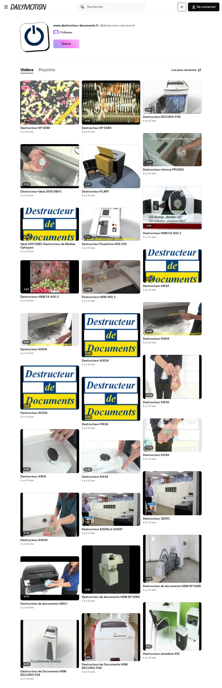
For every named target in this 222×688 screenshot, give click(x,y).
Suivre (66, 44)
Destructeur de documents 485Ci (43, 604)
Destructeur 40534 (95, 360)
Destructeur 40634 (34, 540)
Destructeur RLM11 (95, 191)
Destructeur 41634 (95, 424)
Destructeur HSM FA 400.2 (39, 297)
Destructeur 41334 (156, 455)
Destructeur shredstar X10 (161, 654)
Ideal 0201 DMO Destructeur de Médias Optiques (47, 245)
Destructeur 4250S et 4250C (102, 529)
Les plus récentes (186, 70)
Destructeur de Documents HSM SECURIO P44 (105, 666)
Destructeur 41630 (156, 402)
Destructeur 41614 (33, 476)
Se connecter (204, 7)
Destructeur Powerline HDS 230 (104, 244)
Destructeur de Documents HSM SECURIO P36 (43, 673)
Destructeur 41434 (95, 477)
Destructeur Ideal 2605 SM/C (41, 191)
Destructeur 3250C (156, 518)
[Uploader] (182, 7)
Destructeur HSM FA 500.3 (162, 233)
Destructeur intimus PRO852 (163, 169)
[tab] (26, 70)
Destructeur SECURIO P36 (162, 117)
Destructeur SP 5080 (96, 128)
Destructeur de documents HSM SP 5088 (172, 586)
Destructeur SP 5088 (35, 128)
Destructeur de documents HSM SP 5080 (111, 597)
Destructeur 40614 (33, 349)
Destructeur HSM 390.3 (98, 297)
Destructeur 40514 (156, 339)
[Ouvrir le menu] (6, 7)
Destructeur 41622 (156, 286)
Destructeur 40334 (33, 413)
